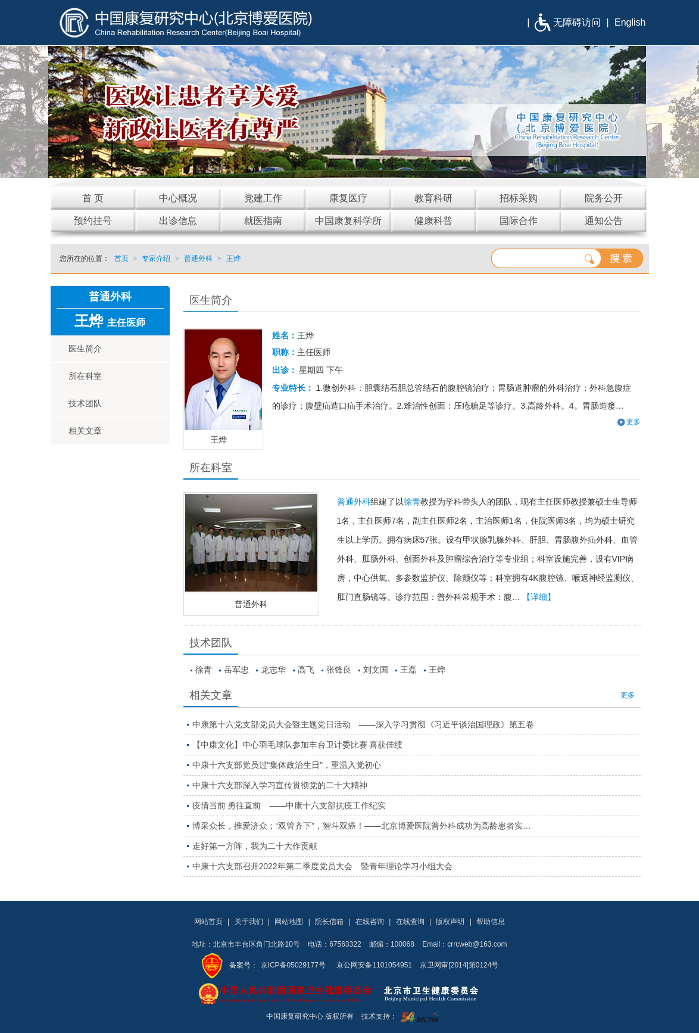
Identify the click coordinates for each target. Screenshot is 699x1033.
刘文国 (375, 669)
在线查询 (410, 921)
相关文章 (85, 430)
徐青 (412, 501)
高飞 (306, 669)
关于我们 (249, 921)
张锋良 (338, 669)
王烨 (437, 669)
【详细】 (539, 597)
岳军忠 (236, 669)
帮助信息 (490, 921)
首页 (121, 258)
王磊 (408, 669)
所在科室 (85, 376)
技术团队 (85, 403)
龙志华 (273, 669)
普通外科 (251, 604)
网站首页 (208, 921)
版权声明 (450, 921)
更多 (633, 422)
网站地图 (288, 921)
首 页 (93, 198)
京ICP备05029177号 (293, 965)
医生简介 (85, 348)
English (629, 22)
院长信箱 (329, 921)
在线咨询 (369, 921)
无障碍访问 (577, 22)
